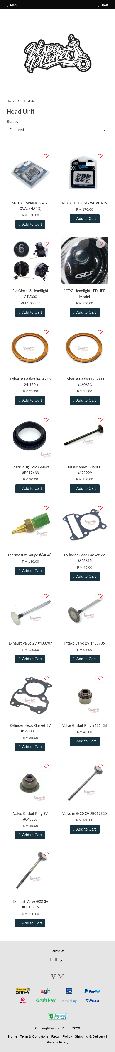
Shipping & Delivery (90, 1036)
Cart (103, 4)
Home (11, 101)
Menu (13, 4)
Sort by (12, 122)
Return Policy (61, 1036)
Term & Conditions (34, 1036)
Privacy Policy (57, 1042)
